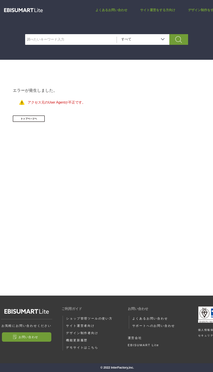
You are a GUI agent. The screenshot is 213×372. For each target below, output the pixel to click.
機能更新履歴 (77, 340)
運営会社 (135, 338)
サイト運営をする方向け (157, 10)
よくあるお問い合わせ (111, 10)
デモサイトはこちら (82, 347)
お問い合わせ (28, 337)
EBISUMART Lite (143, 345)
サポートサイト (23, 10)
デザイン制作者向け (82, 333)
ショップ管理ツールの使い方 (89, 318)
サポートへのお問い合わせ (153, 325)
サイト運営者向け (80, 325)
